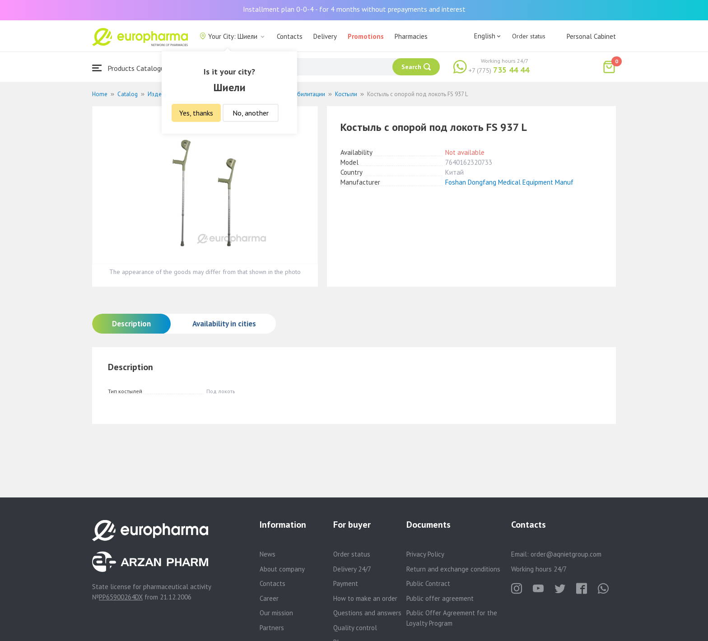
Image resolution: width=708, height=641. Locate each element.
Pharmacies (411, 36)
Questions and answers (367, 612)
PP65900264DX (121, 597)
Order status (528, 36)
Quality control (355, 627)
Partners (272, 627)
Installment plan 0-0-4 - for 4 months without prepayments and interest (354, 9)
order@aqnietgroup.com (566, 554)
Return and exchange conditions (453, 569)
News (267, 554)
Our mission (276, 612)
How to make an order (365, 598)
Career (269, 598)
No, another (251, 112)
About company (282, 569)
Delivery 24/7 (352, 569)
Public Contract (428, 583)
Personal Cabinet (591, 36)
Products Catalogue (130, 68)
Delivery (325, 36)
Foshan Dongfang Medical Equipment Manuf (509, 182)
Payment (345, 583)
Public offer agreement (440, 598)
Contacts (290, 36)
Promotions (366, 36)
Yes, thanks (196, 112)
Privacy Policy (425, 554)
